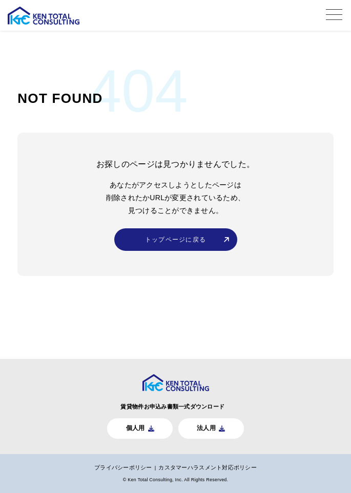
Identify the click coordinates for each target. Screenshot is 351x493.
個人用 (135, 427)
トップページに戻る (175, 239)
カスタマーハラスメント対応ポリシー (208, 466)
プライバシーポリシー (123, 466)
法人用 (206, 427)
